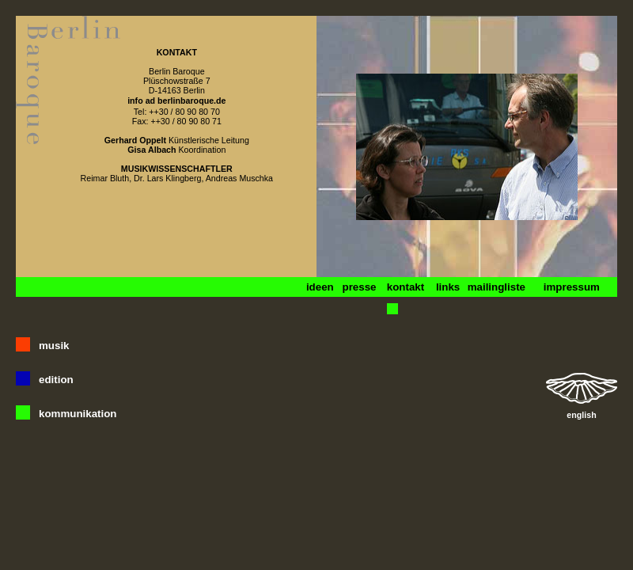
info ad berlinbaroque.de (176, 100)
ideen (320, 287)
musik (54, 346)
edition (56, 380)
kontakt (405, 287)
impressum (572, 287)
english (581, 415)
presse (359, 287)
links (448, 287)
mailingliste (496, 287)
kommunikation (78, 414)
